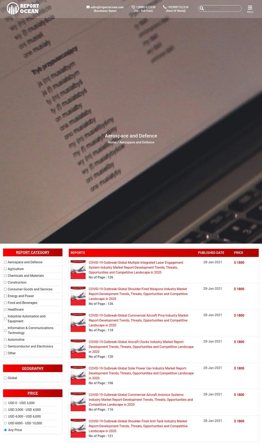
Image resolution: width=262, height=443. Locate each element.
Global (12, 378)
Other (12, 353)
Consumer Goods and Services (30, 289)
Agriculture (16, 269)
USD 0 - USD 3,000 (21, 403)
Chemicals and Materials (26, 276)
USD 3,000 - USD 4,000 (24, 410)
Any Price (15, 430)
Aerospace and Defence (25, 262)
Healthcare (16, 309)
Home (112, 142)
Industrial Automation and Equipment (26, 318)
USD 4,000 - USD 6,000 (24, 416)
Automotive (16, 340)
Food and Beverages (22, 303)
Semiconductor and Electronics (30, 346)
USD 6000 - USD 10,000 (25, 423)
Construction (17, 282)
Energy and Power (21, 296)
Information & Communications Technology (30, 330)
